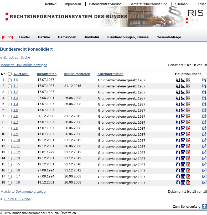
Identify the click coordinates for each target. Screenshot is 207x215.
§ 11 (16, 146)
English (200, 4)
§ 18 (16, 182)
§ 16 (16, 170)
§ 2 (15, 92)
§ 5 (15, 110)
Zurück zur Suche (15, 57)
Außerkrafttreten (77, 74)
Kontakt (50, 4)
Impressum (71, 4)
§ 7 (15, 122)
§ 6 (15, 116)
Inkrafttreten (47, 74)
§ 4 (15, 104)
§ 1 (15, 86)
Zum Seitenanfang (186, 206)
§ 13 (16, 158)
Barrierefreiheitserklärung (147, 4)
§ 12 (16, 152)
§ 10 (16, 140)
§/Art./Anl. (21, 74)
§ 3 (15, 98)
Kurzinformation (110, 74)
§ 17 (16, 176)
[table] (103, 128)
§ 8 (15, 128)
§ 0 (15, 80)
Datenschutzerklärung (104, 4)
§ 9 (15, 134)
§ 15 (16, 164)
